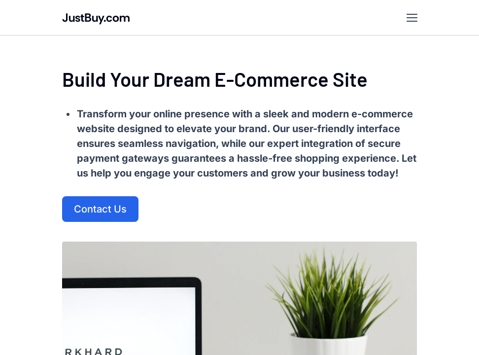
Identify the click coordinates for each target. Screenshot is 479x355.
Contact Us (100, 209)
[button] (412, 18)
